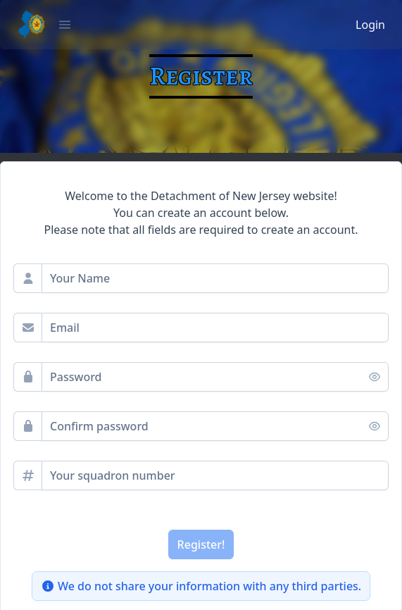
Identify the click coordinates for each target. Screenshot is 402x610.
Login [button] (370, 24)
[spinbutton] (215, 475)
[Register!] (201, 544)
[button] (65, 25)
